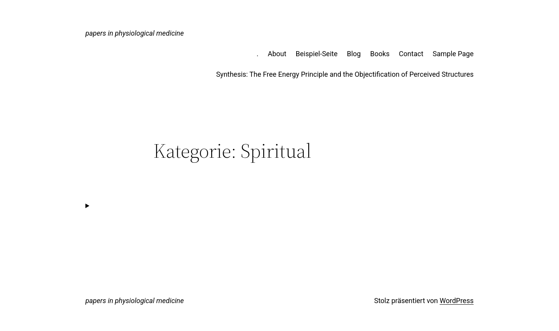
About (277, 54)
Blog (354, 54)
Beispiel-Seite (317, 54)
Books (379, 54)
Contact (411, 54)
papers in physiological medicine (134, 33)
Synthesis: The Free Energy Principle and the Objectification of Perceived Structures (345, 74)
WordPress (457, 301)
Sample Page (453, 54)
